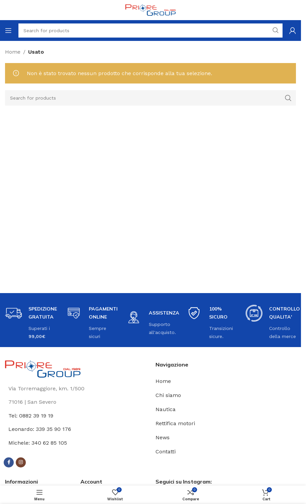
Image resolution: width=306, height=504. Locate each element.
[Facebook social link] (9, 462)
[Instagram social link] (21, 462)
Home (12, 52)
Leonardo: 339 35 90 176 (39, 429)
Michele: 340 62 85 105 (37, 443)
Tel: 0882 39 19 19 (30, 415)
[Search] (150, 98)
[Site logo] (150, 9)
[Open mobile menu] (8, 30)
